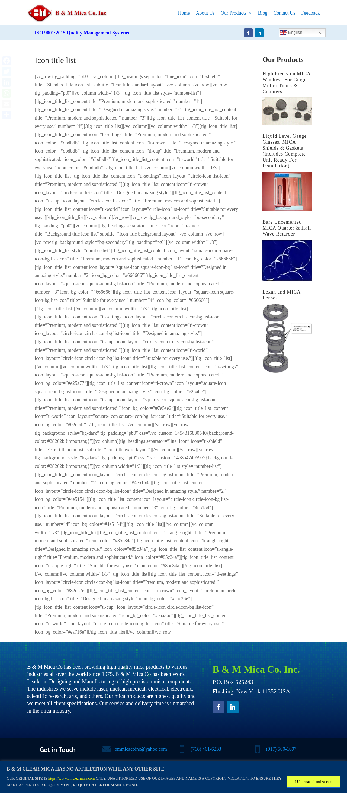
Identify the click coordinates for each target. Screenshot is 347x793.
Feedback (310, 13)
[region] (173, 777)
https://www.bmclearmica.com (71, 778)
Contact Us (284, 13)
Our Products (234, 13)
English (291, 33)
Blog (263, 13)
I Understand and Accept (313, 782)
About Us (205, 13)
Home (184, 13)
